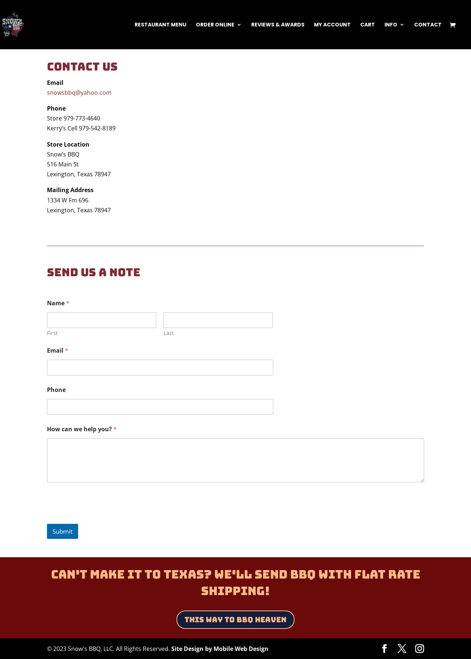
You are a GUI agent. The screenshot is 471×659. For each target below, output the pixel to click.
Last (169, 333)
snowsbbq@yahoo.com (79, 93)
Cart (367, 25)
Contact (428, 25)
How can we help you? (82, 429)
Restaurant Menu (160, 25)
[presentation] (102, 519)
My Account (332, 25)
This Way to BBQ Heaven (235, 619)
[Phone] (160, 407)
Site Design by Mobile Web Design (220, 649)
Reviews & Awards (277, 25)
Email (57, 350)
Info (390, 25)
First (52, 333)
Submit (62, 531)
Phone (56, 389)
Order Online (215, 25)
